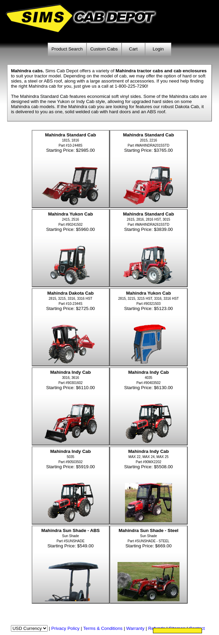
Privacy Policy (65, 628)
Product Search (67, 48)
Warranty (135, 628)
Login (158, 48)
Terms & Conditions (103, 628)
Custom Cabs (104, 48)
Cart (133, 48)
